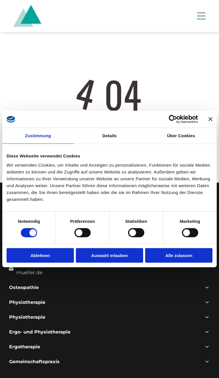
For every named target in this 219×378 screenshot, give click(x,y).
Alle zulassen (178, 255)
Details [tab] (109, 135)
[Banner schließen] (210, 119)
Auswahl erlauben (109, 255)
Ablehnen (40, 255)
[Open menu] (201, 16)
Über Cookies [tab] (181, 135)
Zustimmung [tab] (38, 135)
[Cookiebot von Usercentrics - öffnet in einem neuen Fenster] (173, 119)
